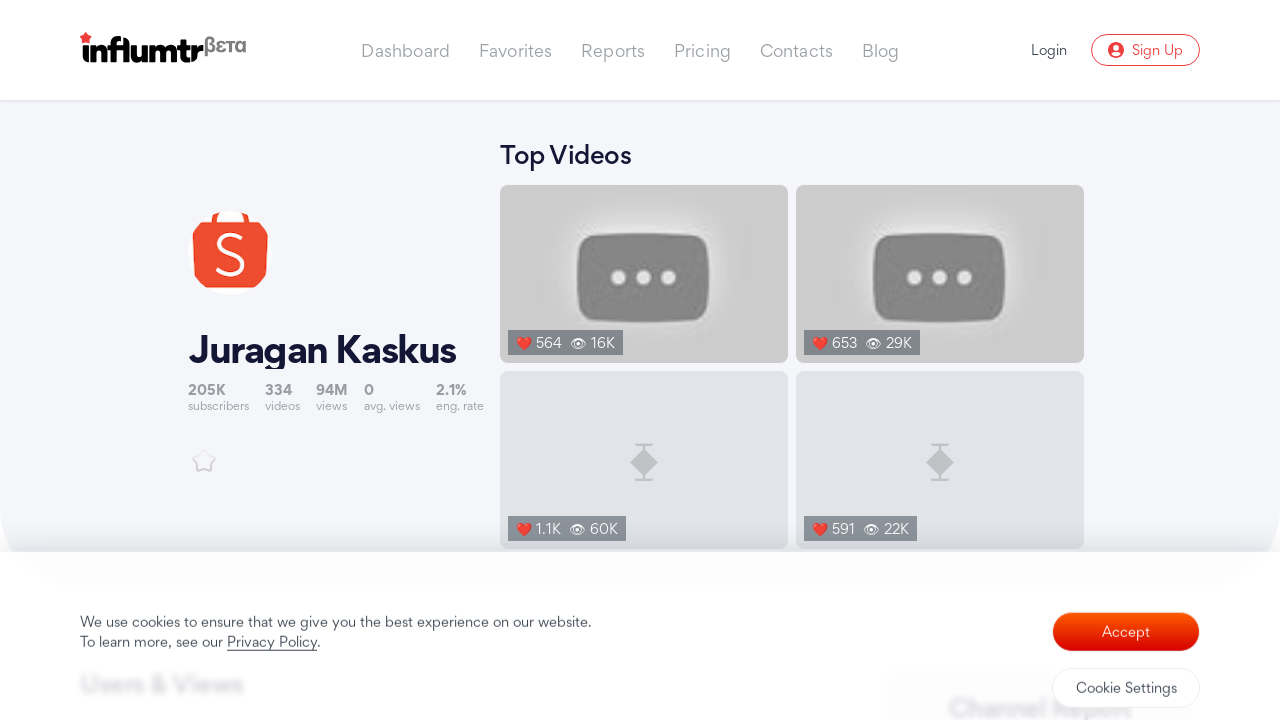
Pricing (702, 50)
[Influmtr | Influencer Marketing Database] (163, 50)
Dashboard (405, 50)
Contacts (797, 50)
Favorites (516, 50)
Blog (881, 50)
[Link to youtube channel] (336, 341)
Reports (613, 50)
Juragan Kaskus (322, 349)
